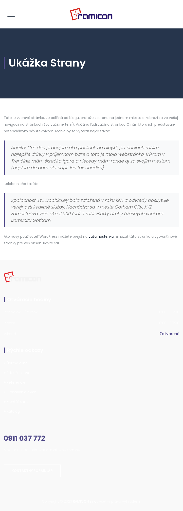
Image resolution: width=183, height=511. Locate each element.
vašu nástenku (101, 236)
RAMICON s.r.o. (85, 501)
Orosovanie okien (20, 392)
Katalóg (12, 411)
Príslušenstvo (16, 372)
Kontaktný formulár (32, 470)
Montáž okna (16, 401)
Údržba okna (16, 363)
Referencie (14, 382)
